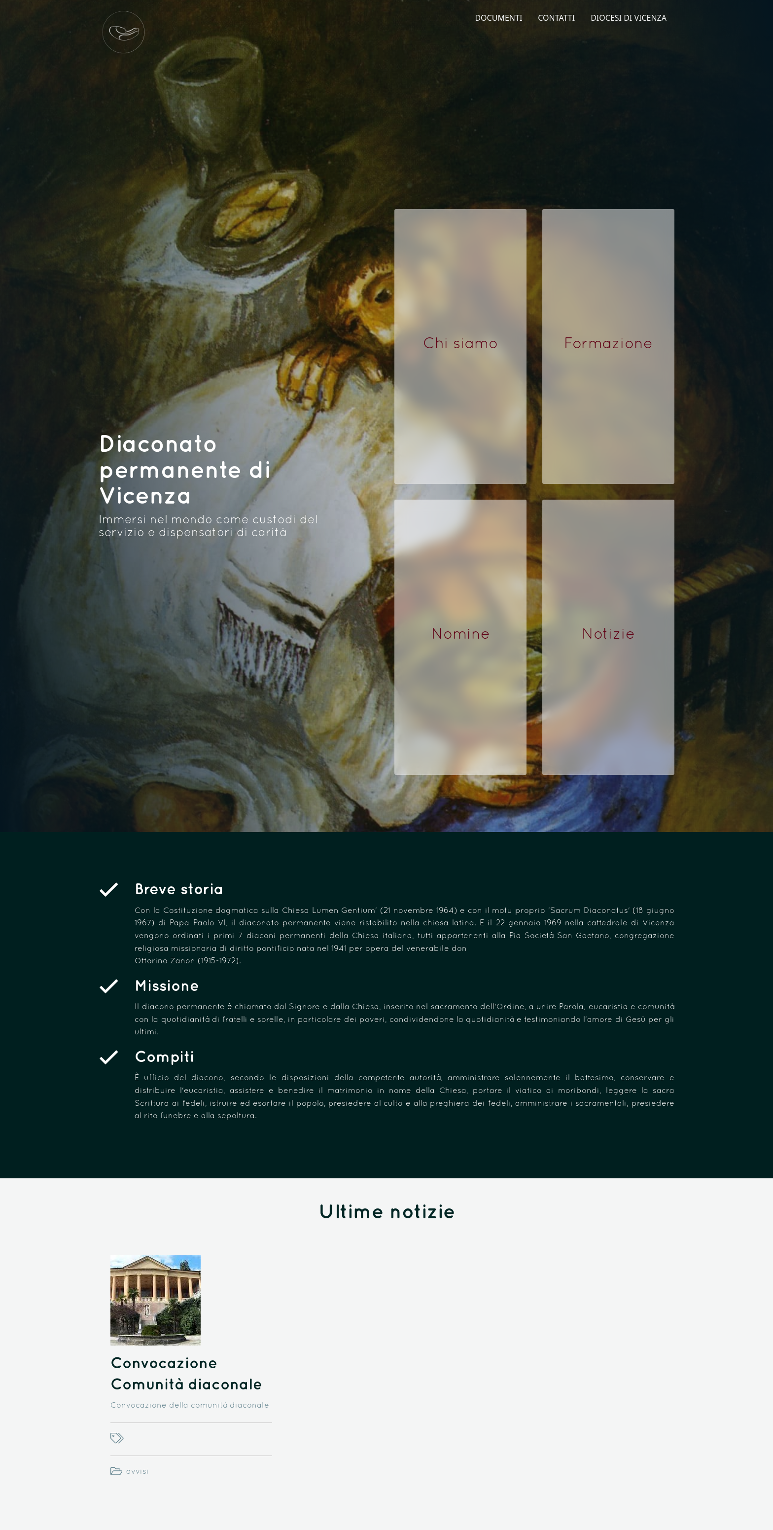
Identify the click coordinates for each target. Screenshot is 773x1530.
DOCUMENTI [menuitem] (498, 17)
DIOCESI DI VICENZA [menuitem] (629, 17)
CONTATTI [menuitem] (556, 17)
